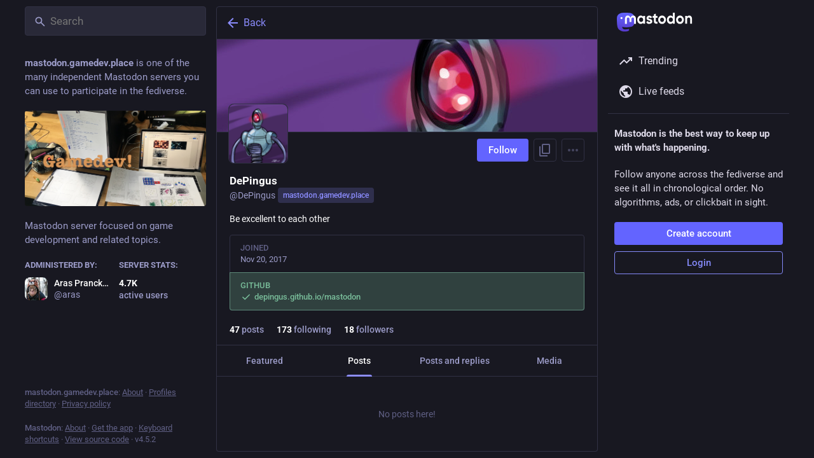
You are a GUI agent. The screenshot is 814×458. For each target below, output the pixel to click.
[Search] (115, 21)
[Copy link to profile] (545, 150)
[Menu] (573, 150)
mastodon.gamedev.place (326, 195)
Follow (502, 150)
